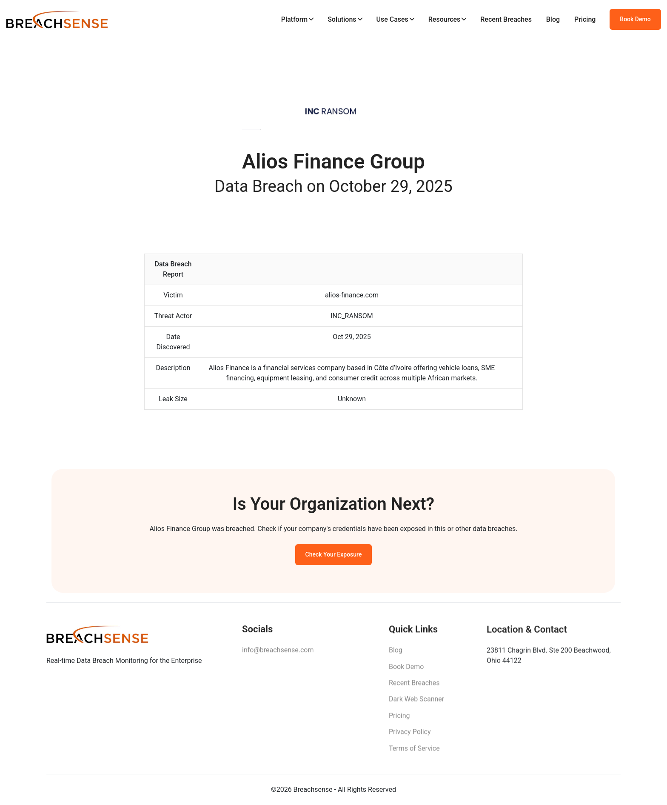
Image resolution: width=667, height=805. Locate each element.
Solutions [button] (342, 19)
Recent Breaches (506, 19)
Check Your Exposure (333, 556)
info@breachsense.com (278, 652)
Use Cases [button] (392, 19)
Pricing (585, 19)
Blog (553, 19)
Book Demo (635, 19)
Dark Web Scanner (416, 702)
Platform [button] (294, 19)
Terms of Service (414, 752)
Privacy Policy (410, 735)
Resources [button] (444, 19)
